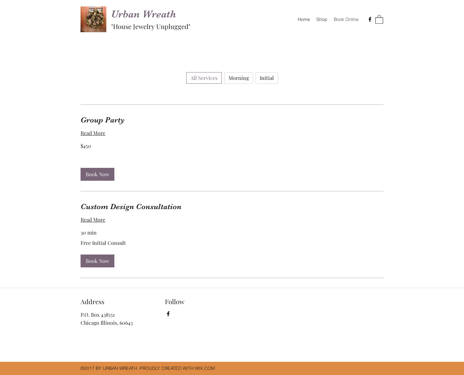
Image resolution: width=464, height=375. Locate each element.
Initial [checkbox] (267, 77)
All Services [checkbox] (204, 77)
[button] (379, 19)
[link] (232, 120)
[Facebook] (370, 19)
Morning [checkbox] (238, 77)
